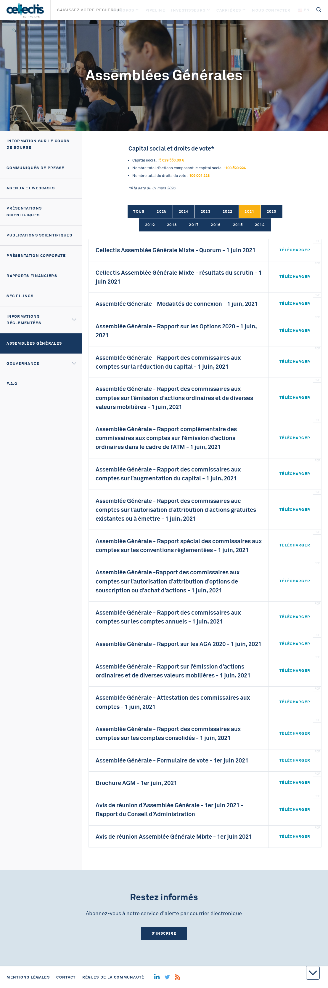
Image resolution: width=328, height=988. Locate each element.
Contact (65, 977)
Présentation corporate (36, 255)
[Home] (25, 10)
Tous (138, 211)
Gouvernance (23, 363)
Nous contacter (271, 10)
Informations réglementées (24, 320)
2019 (150, 224)
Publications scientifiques (39, 235)
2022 (227, 211)
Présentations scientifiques (24, 212)
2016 (216, 224)
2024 (184, 211)
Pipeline (155, 10)
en (304, 9)
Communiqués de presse (35, 167)
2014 (260, 224)
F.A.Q (12, 383)
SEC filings (20, 295)
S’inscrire (164, 933)
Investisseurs (188, 10)
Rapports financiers (32, 275)
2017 (194, 224)
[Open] (137, 10)
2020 (271, 211)
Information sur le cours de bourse (38, 144)
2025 (161, 211)
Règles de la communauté (113, 977)
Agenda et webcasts (31, 188)
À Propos (123, 10)
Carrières (228, 10)
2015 (238, 224)
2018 (172, 224)
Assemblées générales (34, 343)
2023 (205, 211)
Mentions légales (28, 977)
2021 (249, 211)
